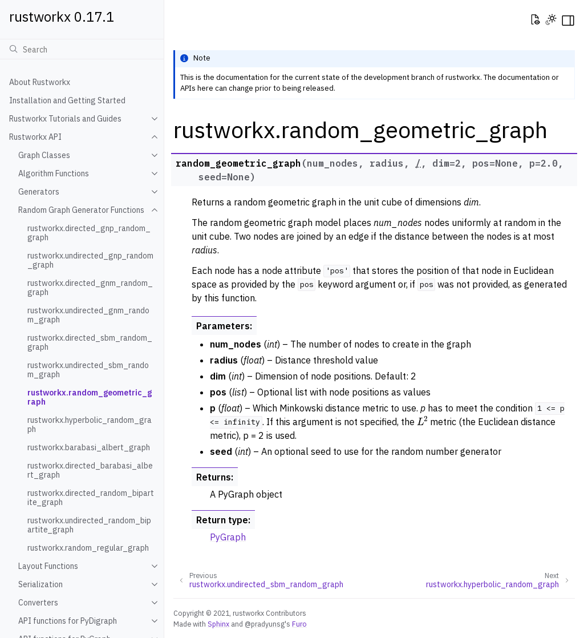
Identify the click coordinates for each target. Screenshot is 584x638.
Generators (38, 192)
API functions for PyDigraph (67, 621)
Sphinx (218, 623)
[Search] (82, 49)
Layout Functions (48, 566)
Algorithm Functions (53, 173)
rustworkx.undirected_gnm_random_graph (88, 315)
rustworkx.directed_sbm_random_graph (89, 342)
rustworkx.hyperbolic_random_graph (89, 424)
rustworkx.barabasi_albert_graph (88, 447)
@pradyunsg (265, 623)
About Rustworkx (39, 82)
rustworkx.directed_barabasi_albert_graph (90, 470)
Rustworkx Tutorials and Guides (65, 119)
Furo (299, 623)
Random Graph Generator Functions (81, 210)
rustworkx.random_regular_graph (88, 548)
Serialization (40, 584)
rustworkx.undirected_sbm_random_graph (88, 369)
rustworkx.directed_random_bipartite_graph (90, 497)
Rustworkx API (35, 137)
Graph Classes (44, 155)
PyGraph (228, 537)
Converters (38, 602)
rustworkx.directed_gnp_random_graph (89, 233)
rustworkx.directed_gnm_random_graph (90, 287)
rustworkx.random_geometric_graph (89, 397)
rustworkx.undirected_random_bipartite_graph (89, 525)
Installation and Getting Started (67, 100)
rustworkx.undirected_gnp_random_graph (90, 260)
